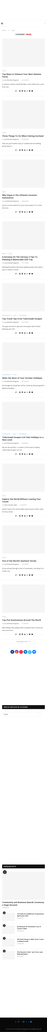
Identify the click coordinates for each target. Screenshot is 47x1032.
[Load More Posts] (23, 641)
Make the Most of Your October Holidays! (22, 378)
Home (4, 30)
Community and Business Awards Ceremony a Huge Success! (23, 903)
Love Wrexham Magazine (11, 80)
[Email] (31, 1022)
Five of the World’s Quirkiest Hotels (19, 561)
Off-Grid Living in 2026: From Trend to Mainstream (30, 940)
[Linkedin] (23, 1022)
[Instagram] (18, 1022)
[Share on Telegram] (29, 91)
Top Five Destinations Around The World (21, 620)
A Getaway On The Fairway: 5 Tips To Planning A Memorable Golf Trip (19, 258)
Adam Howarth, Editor (10, 505)
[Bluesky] (28, 1022)
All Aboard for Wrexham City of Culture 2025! (29, 928)
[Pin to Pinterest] (20, 91)
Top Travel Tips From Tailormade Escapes (22, 318)
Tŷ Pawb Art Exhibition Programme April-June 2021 (30, 915)
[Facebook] (15, 1022)
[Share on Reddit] (25, 91)
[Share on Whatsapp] (27, 91)
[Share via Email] (32, 91)
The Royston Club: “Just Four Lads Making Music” (30, 953)
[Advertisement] (24, 16)
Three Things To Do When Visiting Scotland (22, 136)
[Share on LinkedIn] (22, 91)
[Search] (45, 23)
